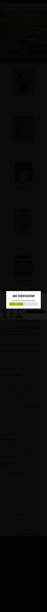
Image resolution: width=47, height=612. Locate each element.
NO (31, 304)
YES (16, 304)
